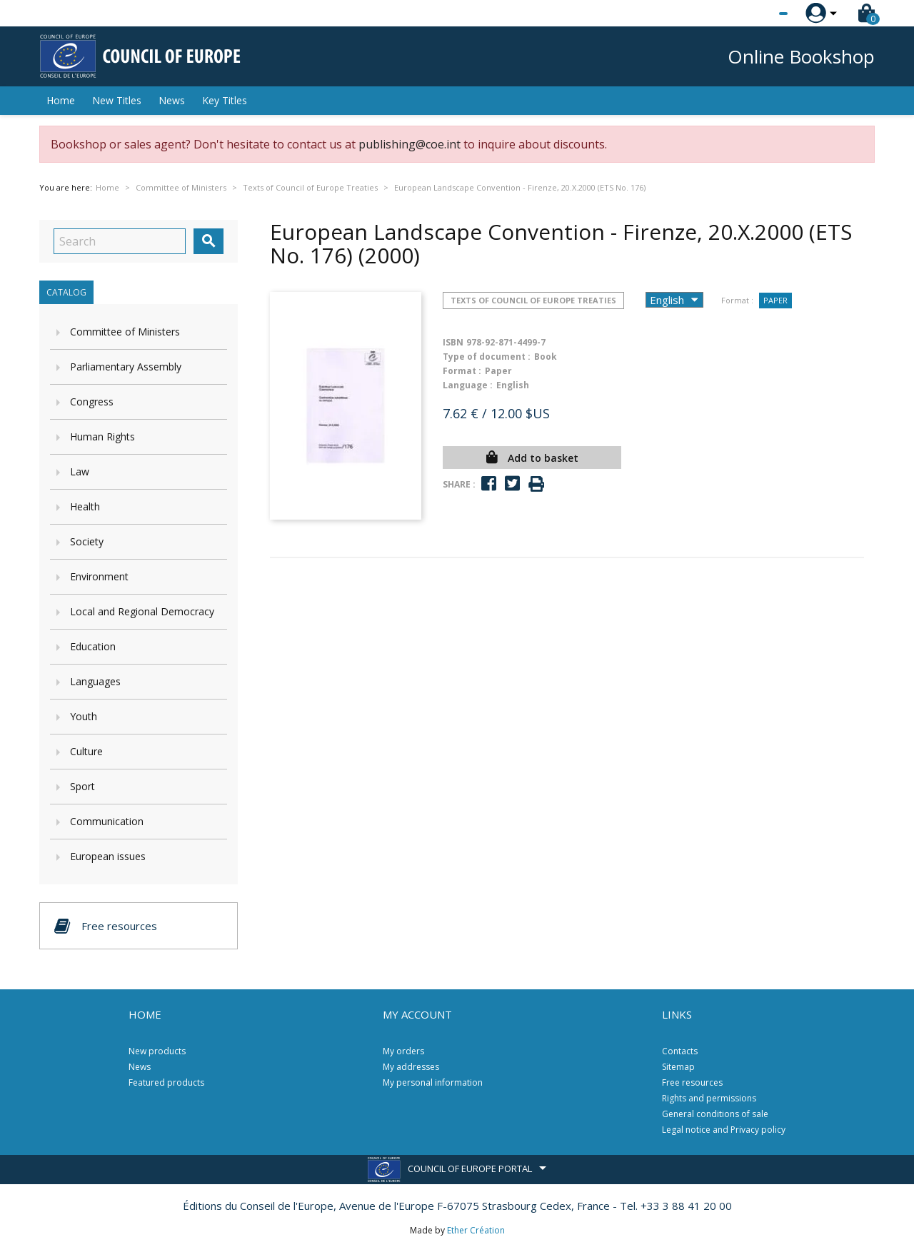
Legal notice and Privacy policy (723, 1130)
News (172, 100)
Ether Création (476, 1230)
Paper (775, 300)
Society (87, 541)
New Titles (116, 100)
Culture (86, 751)
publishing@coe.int (409, 144)
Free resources (692, 1082)
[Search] (120, 241)
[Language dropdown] (756, 13)
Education (93, 646)
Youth (83, 716)
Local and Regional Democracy (142, 611)
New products (157, 1051)
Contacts (680, 1051)
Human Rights (102, 436)
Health (85, 506)
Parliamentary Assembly (125, 366)
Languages (95, 681)
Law (79, 471)
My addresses (411, 1067)
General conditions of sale (715, 1114)
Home (60, 100)
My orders (403, 1051)
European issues (108, 856)
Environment (99, 576)
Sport (82, 786)
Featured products (166, 1082)
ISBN (453, 342)
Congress (92, 401)
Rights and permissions (709, 1098)
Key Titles (224, 100)
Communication (107, 821)
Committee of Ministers (125, 331)
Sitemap (678, 1067)
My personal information (433, 1082)
